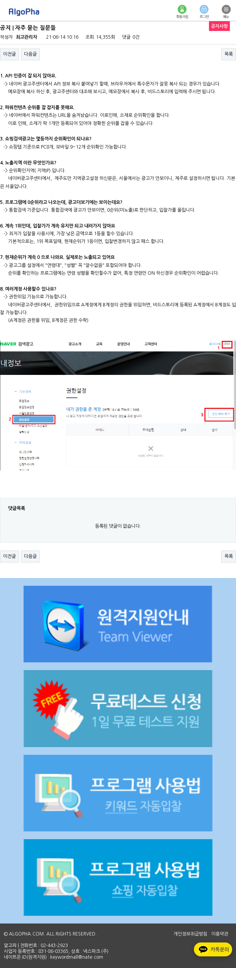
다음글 (30, 54)
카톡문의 (212, 949)
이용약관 (219, 934)
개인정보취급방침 (190, 934)
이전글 (9, 54)
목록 (228, 54)
